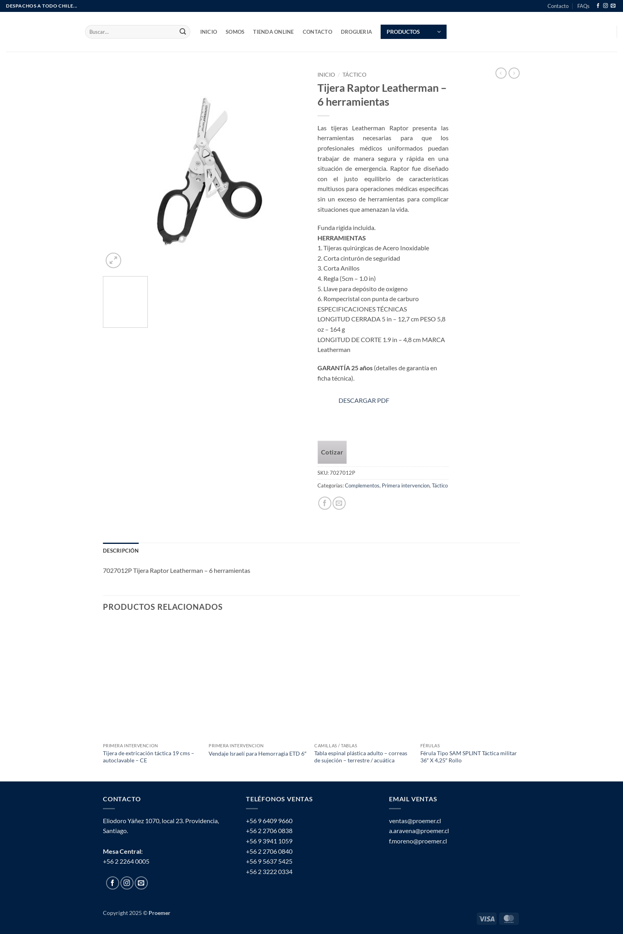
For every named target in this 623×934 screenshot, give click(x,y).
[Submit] (183, 32)
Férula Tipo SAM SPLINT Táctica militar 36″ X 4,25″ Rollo (468, 757)
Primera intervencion (406, 485)
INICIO (208, 32)
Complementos (362, 485)
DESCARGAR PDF (364, 400)
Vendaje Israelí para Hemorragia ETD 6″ (257, 753)
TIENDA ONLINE (273, 32)
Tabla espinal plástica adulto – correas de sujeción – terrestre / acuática (360, 757)
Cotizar (332, 452)
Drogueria (356, 32)
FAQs (583, 6)
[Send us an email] (613, 6)
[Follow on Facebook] (598, 6)
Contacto (558, 6)
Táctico (354, 75)
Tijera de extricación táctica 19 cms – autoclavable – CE (148, 757)
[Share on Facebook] (324, 503)
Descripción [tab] (121, 550)
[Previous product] (514, 73)
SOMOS (235, 32)
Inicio (326, 75)
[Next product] (501, 73)
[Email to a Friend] (339, 503)
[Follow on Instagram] (605, 6)
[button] (414, 32)
